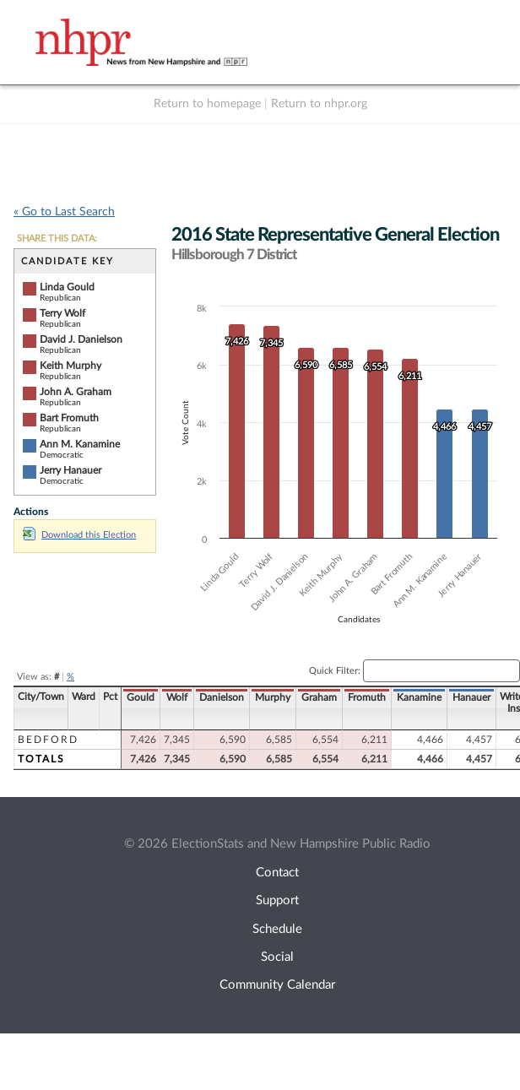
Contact (277, 872)
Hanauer (471, 697)
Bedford (48, 740)
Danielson (221, 697)
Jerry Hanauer (70, 470)
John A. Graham (75, 392)
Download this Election (79, 535)
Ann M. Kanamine (80, 444)
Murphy (272, 697)
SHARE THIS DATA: (57, 238)
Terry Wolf (62, 313)
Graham (319, 697)
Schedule (277, 929)
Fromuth (367, 697)
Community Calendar (277, 985)
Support (277, 900)
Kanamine (419, 697)
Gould (140, 697)
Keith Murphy (70, 366)
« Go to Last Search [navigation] (64, 212)
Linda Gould (67, 287)
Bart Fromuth (69, 418)
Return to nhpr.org (319, 104)
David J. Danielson (81, 339)
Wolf (176, 697)
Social (277, 957)
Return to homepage (207, 104)
